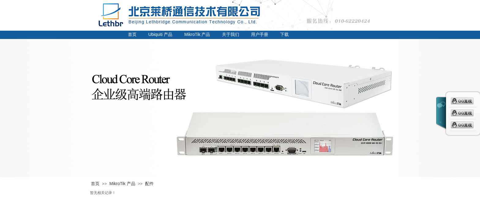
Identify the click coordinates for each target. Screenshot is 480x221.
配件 (149, 183)
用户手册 (259, 34)
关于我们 (230, 34)
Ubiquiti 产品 (160, 34)
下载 (284, 34)
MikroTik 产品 (197, 34)
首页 (132, 34)
